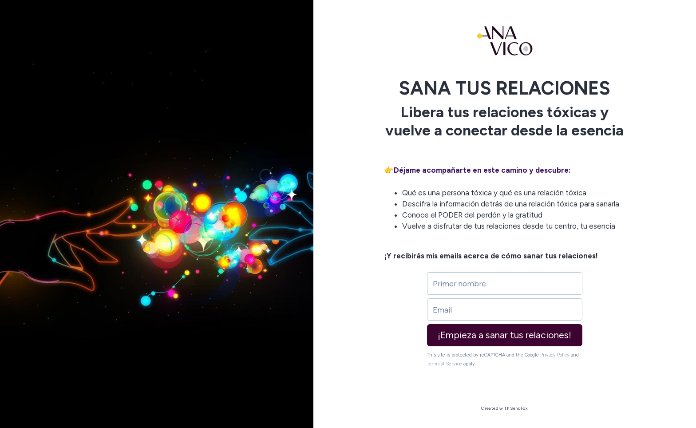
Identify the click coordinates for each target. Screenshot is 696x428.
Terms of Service (444, 364)
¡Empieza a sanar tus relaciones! (504, 335)
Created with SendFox (504, 408)
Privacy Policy (554, 355)
